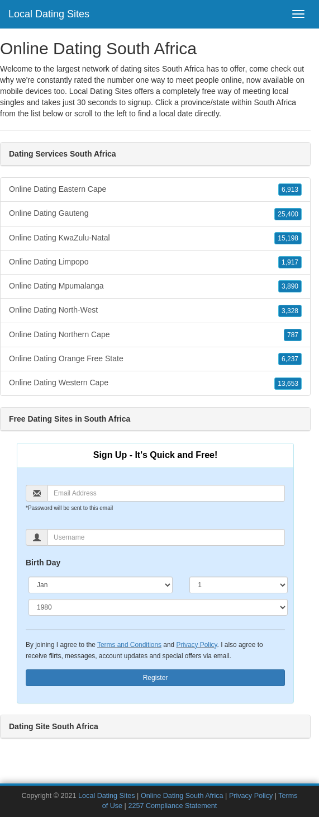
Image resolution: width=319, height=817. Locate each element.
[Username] (166, 537)
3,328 (290, 311)
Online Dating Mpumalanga (155, 286)
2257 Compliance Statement (172, 806)
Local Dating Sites (48, 14)
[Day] (238, 585)
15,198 (288, 238)
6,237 (290, 359)
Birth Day (43, 562)
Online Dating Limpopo (155, 262)
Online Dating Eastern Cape (155, 189)
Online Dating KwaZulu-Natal (155, 238)
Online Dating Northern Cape (155, 335)
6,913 (290, 189)
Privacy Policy (196, 645)
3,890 (290, 286)
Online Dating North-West (155, 310)
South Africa (275, 102)
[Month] (100, 585)
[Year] (158, 607)
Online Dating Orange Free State (155, 359)
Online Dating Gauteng (155, 213)
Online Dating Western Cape (155, 383)
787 (292, 335)
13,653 (288, 384)
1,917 (290, 262)
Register (155, 678)
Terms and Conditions (129, 645)
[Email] (166, 493)
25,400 (288, 214)
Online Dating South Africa (182, 796)
